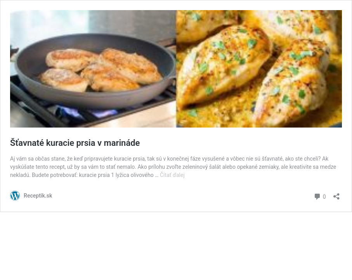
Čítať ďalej (172, 175)
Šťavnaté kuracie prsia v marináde (75, 143)
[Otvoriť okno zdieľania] (336, 194)
